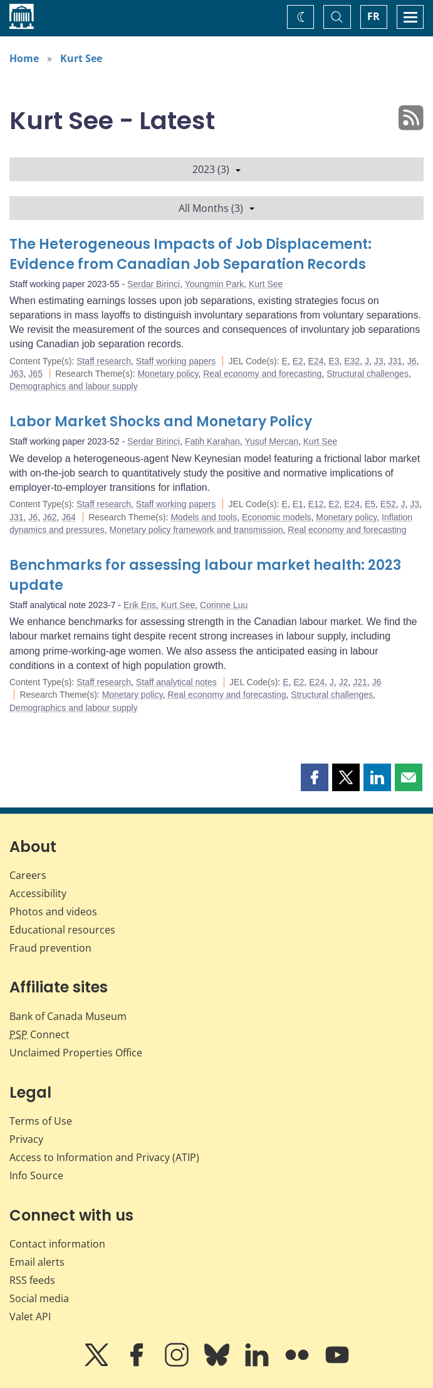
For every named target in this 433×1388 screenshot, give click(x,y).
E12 (316, 504)
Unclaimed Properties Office (75, 1052)
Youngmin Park (214, 284)
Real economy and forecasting (262, 374)
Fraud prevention (50, 948)
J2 (343, 682)
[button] (314, 777)
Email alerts (37, 1262)
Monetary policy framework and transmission (196, 530)
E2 (298, 361)
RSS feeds (32, 1280)
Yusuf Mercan (271, 441)
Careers (27, 875)
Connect (39, 1034)
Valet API (30, 1316)
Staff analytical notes (176, 682)
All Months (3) (216, 208)
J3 (378, 361)
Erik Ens (139, 605)
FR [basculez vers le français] (373, 16)
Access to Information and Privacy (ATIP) (104, 1157)
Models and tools (203, 517)
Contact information (57, 1244)
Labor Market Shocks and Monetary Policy (160, 421)
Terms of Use (40, 1121)
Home (24, 58)
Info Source (36, 1175)
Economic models (276, 517)
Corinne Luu (224, 605)
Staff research (103, 361)
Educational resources (62, 930)
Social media (39, 1298)
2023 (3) (216, 169)
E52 (388, 504)
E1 (298, 504)
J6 (412, 361)
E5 (370, 504)
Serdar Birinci (153, 284)
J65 (35, 374)
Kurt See (81, 58)
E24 (316, 361)
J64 (68, 517)
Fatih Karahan (212, 441)
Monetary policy (167, 374)
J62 (50, 517)
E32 (352, 361)
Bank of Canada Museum (68, 1016)
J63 (16, 374)
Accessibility (37, 893)
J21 (360, 682)
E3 (333, 361)
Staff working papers (176, 361)
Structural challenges (367, 374)
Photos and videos (53, 911)
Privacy (26, 1139)
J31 (395, 361)
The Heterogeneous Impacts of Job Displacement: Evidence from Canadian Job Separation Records (190, 254)
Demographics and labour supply (73, 386)
